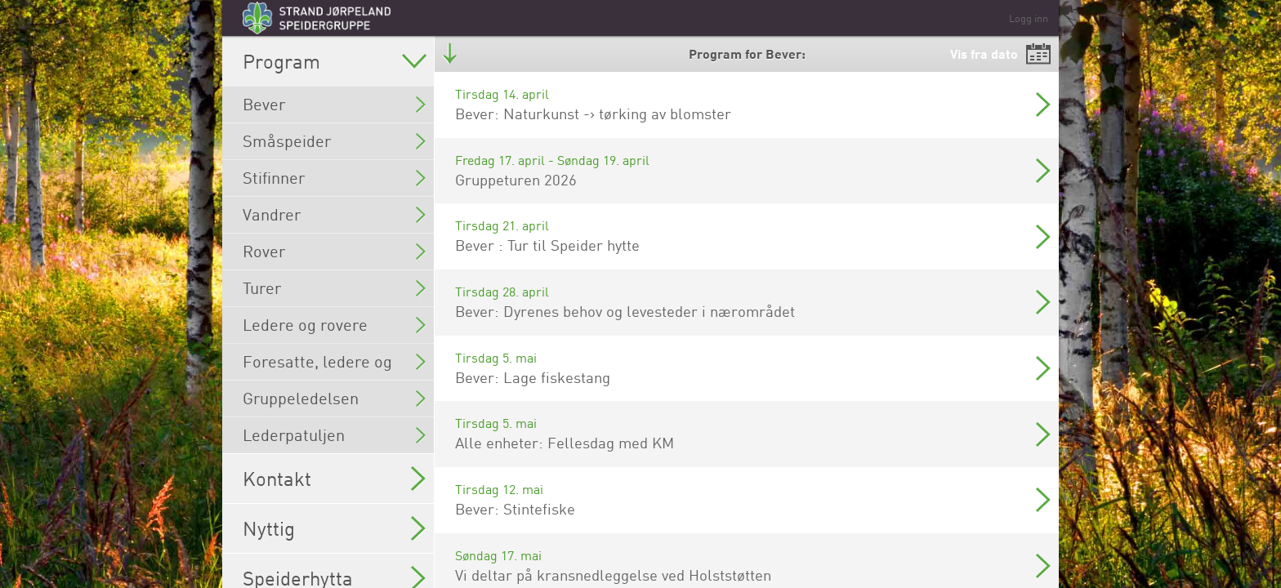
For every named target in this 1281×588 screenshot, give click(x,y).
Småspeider (334, 141)
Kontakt (334, 478)
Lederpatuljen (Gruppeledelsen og (334, 439)
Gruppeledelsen (334, 398)
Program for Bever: (747, 53)
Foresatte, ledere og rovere (334, 365)
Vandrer (334, 214)
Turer (334, 288)
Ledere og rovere (334, 324)
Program (334, 61)
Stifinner (334, 177)
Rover (334, 251)
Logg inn (1028, 17)
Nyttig (334, 528)
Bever (334, 104)
